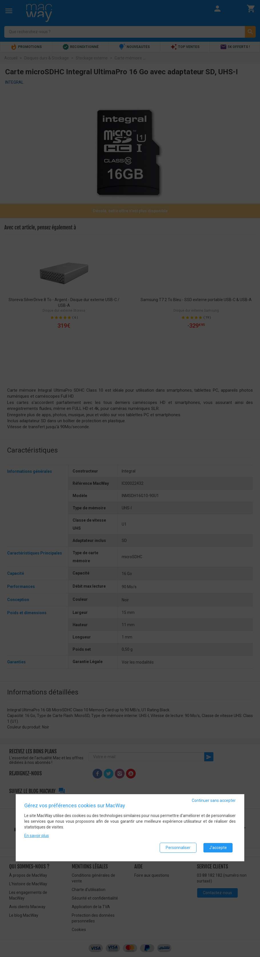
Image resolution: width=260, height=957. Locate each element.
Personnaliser (178, 847)
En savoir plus (36, 835)
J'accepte (218, 847)
